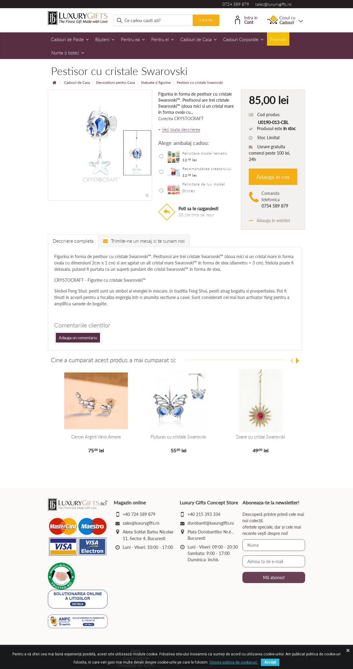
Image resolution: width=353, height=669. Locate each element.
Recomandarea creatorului (206, 168)
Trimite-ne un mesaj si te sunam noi (144, 241)
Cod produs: (268, 114)
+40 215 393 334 (204, 514)
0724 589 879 (235, 4)
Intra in (246, 19)
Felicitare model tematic (205, 153)
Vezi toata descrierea (181, 129)
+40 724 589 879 (139, 514)
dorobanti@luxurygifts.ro (211, 523)
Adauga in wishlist (269, 220)
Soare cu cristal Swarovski (257, 436)
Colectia (165, 118)
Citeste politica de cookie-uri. (233, 662)
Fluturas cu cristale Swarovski (177, 436)
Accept (270, 662)
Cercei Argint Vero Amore (95, 436)
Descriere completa (73, 241)
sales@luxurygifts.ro (273, 4)
